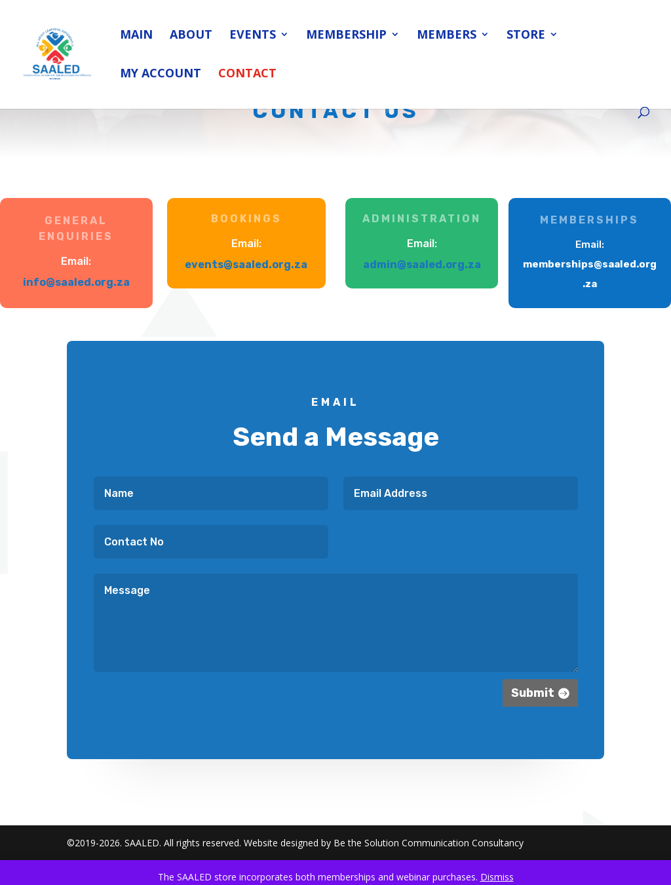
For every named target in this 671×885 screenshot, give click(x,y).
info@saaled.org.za (76, 282)
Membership (346, 36)
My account (160, 74)
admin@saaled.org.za (422, 264)
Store (526, 36)
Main (136, 36)
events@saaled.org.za (246, 264)
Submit (529, 690)
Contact (247, 74)
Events (252, 36)
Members (446, 36)
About (191, 36)
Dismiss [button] (497, 877)
